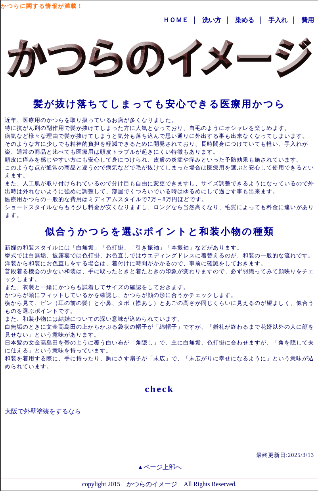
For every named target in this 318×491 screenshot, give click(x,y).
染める (244, 20)
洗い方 (211, 20)
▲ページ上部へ (159, 467)
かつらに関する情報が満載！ (42, 6)
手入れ (277, 20)
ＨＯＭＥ (175, 20)
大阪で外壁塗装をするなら (43, 411)
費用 (307, 20)
